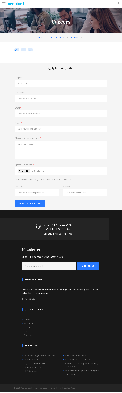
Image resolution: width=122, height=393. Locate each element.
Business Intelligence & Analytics (82, 371)
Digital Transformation (35, 364)
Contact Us (29, 336)
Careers (75, 37)
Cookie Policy (70, 388)
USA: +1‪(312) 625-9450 (58, 229)
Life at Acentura (56, 37)
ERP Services (30, 371)
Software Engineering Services (39, 356)
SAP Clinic (70, 375)
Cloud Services (31, 360)
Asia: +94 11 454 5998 (58, 225)
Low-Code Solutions (75, 356)
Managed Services (33, 368)
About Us (28, 324)
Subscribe (88, 266)
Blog (26, 332)
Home (39, 37)
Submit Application (30, 203)
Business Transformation (78, 360)
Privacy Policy (55, 388)
